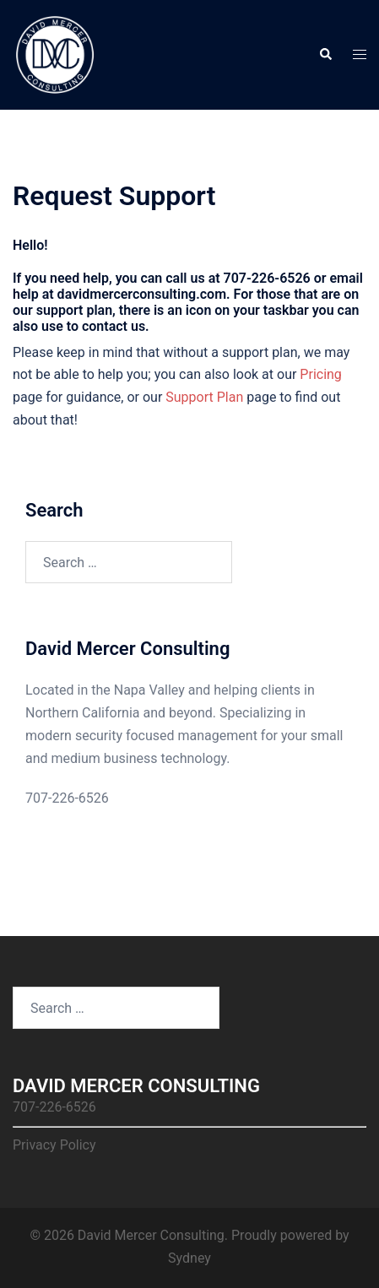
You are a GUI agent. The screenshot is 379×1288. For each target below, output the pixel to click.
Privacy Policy (54, 1145)
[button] (325, 55)
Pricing (321, 374)
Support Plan (204, 397)
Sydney (189, 1258)
